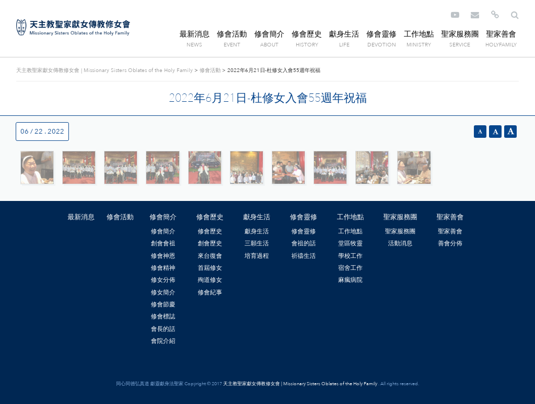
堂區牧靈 (350, 243)
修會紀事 (209, 292)
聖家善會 (501, 34)
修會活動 (232, 34)
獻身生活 (344, 34)
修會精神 (163, 268)
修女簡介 (163, 292)
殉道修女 (209, 280)
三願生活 (257, 243)
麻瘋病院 (350, 280)
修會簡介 (269, 34)
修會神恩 (163, 256)
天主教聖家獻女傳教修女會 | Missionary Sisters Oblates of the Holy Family (73, 27)
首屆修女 (209, 268)
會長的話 (163, 329)
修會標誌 (163, 316)
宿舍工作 (350, 268)
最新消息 (195, 34)
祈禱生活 (304, 256)
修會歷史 (307, 34)
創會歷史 (209, 243)
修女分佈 (163, 280)
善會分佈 (450, 243)
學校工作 (350, 256)
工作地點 (419, 34)
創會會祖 (163, 243)
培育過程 (257, 256)
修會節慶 (163, 304)
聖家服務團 (460, 34)
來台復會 (209, 256)
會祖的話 (304, 243)
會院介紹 (163, 341)
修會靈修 (381, 34)
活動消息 (400, 243)
